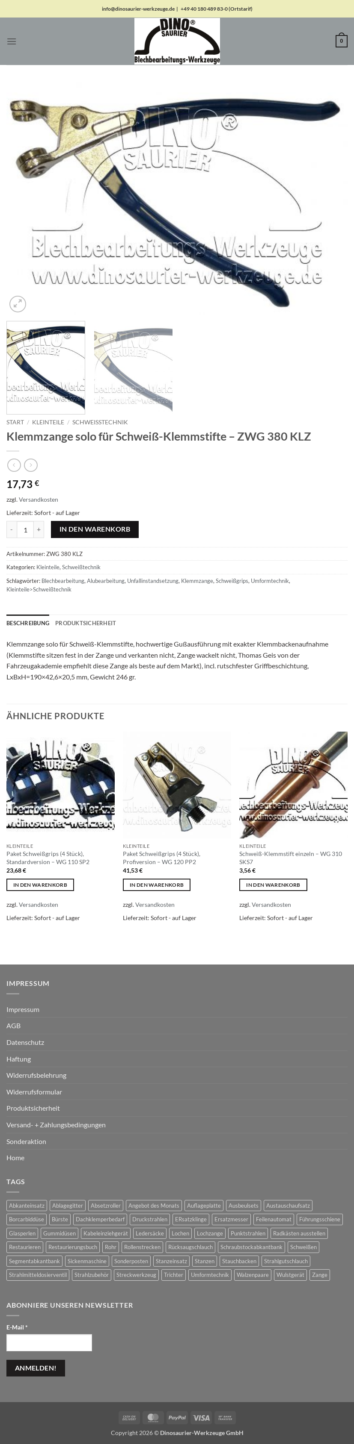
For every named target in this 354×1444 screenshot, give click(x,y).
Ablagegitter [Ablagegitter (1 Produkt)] (67, 1205)
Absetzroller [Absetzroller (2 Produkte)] (106, 1205)
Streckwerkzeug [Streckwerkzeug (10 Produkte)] (136, 1274)
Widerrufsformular (34, 1092)
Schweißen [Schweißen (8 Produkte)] (303, 1247)
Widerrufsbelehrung (36, 1075)
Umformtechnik (270, 580)
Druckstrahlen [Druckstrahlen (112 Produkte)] (149, 1219)
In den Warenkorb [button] (40, 885)
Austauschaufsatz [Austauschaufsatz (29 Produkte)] (288, 1205)
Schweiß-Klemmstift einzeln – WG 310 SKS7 (290, 857)
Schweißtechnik (100, 422)
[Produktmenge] (25, 529)
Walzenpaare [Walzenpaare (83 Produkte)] (253, 1274)
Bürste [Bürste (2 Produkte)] (60, 1219)
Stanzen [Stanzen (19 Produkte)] (204, 1261)
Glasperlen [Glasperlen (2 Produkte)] (22, 1233)
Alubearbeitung (106, 580)
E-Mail (17, 1327)
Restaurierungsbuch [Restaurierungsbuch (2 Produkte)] (72, 1247)
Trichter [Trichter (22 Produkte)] (173, 1274)
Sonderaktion (26, 1141)
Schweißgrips (232, 580)
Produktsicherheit (33, 1108)
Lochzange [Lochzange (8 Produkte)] (210, 1233)
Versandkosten (38, 499)
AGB (13, 1025)
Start (15, 422)
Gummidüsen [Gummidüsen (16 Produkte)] (59, 1233)
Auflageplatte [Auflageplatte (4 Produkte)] (204, 1205)
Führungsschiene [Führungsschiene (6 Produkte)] (319, 1219)
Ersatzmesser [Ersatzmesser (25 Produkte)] (231, 1219)
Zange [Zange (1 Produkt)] (319, 1274)
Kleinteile (48, 422)
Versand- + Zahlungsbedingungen (56, 1124)
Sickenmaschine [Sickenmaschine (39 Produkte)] (87, 1261)
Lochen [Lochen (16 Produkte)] (180, 1233)
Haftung (18, 1059)
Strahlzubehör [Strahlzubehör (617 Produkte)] (91, 1274)
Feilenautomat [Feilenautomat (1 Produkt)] (274, 1219)
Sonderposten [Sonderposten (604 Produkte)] (131, 1261)
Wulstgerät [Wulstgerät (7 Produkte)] (290, 1274)
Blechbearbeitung (63, 580)
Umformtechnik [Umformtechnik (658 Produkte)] (210, 1274)
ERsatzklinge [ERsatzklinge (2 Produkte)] (191, 1219)
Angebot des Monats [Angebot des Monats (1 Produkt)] (153, 1205)
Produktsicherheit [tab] (85, 623)
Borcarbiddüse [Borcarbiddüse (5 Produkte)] (26, 1219)
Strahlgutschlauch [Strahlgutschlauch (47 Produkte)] (286, 1261)
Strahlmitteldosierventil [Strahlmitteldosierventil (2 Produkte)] (38, 1274)
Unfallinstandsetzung (152, 580)
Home (15, 1157)
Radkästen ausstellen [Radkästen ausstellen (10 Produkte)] (299, 1233)
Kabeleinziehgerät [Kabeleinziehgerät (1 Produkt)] (105, 1233)
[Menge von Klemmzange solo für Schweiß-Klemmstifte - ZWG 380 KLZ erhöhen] (39, 529)
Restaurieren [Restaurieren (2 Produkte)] (25, 1247)
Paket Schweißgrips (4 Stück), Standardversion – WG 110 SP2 (47, 857)
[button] (11, 41)
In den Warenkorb (94, 529)
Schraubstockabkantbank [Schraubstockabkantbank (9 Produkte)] (251, 1247)
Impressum (22, 1009)
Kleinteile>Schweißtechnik (38, 589)
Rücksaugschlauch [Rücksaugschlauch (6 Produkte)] (190, 1247)
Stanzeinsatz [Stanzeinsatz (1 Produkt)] (171, 1261)
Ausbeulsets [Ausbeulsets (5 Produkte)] (244, 1205)
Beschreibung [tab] (27, 623)
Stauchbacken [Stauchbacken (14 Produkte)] (239, 1261)
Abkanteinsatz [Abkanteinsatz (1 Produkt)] (27, 1205)
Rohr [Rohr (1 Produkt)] (110, 1247)
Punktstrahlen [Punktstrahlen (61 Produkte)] (248, 1233)
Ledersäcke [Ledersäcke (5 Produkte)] (150, 1233)
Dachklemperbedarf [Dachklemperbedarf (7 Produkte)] (100, 1219)
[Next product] (14, 465)
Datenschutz (25, 1042)
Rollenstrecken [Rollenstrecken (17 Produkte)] (142, 1247)
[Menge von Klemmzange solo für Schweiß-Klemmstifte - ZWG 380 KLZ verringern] (11, 529)
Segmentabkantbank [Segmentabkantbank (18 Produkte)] (34, 1261)
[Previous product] (30, 465)
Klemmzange (197, 580)
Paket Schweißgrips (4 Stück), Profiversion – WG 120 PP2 (161, 857)
